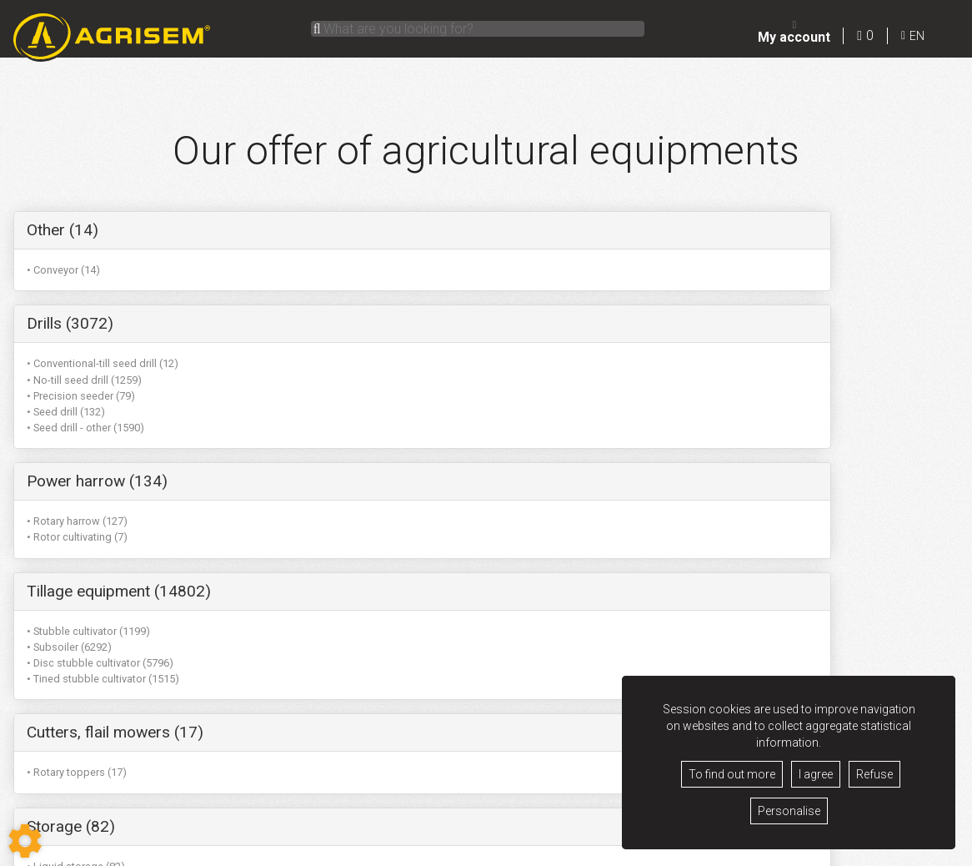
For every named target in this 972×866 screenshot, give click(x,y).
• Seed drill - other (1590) (399, 334)
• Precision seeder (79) (395, 302)
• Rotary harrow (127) (692, 270)
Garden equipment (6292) (431, 529)
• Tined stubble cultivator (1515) (103, 476)
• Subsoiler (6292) (69, 443)
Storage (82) (686, 387)
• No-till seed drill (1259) (398, 285)
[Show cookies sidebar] (25, 841)
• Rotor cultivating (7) (692, 285)
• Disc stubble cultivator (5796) (100, 459)
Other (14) (62, 229)
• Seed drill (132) (380, 318)
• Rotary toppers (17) (391, 427)
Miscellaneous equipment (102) (137, 529)
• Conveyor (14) (63, 270)
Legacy (478, 850)
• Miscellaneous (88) (76, 569)
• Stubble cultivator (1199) (88, 427)
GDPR (519, 850)
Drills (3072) (384, 229)
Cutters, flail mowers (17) (429, 387)
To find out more (732, 774)
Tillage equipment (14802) (119, 387)
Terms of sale (422, 850)
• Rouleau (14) (60, 585)
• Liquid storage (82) (691, 427)
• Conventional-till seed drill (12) (417, 270)
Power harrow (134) (712, 229)
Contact (562, 850)
